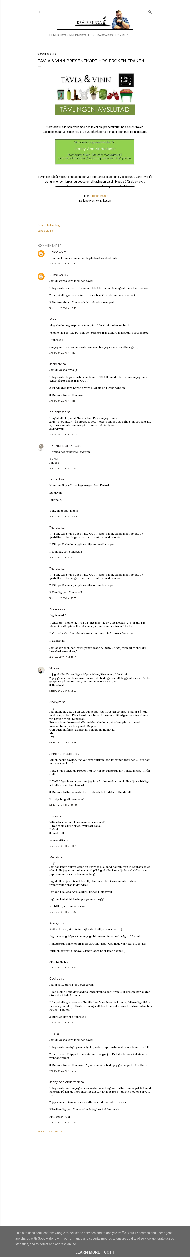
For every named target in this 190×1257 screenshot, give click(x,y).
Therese (55, 527)
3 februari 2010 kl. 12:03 (63, 434)
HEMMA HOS (57, 35)
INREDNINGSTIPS (80, 35)
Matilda (54, 857)
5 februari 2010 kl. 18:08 (63, 804)
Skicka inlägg (53, 225)
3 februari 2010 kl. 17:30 (63, 516)
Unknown (56, 252)
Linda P (54, 479)
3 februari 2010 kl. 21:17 (62, 557)
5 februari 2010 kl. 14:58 (62, 742)
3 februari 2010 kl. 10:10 (63, 263)
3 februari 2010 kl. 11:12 (62, 352)
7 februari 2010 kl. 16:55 (62, 1122)
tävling (49, 230)
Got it (110, 1252)
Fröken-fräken (99, 195)
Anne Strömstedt (61, 754)
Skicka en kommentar (52, 1131)
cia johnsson (57, 412)
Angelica (55, 609)
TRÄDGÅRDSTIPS (107, 35)
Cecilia (53, 978)
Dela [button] (40, 225)
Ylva (52, 668)
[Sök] (150, 11)
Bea (52, 1034)
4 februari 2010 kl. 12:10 (62, 657)
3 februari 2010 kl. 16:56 (62, 468)
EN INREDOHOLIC (63, 446)
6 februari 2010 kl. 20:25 (63, 845)
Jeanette (55, 364)
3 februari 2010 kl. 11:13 (62, 400)
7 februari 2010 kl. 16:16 (62, 1070)
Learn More (87, 1252)
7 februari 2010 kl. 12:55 (62, 967)
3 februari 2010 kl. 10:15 (62, 308)
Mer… (126, 35)
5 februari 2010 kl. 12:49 (62, 690)
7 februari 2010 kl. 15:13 (62, 1022)
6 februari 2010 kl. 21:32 (62, 911)
